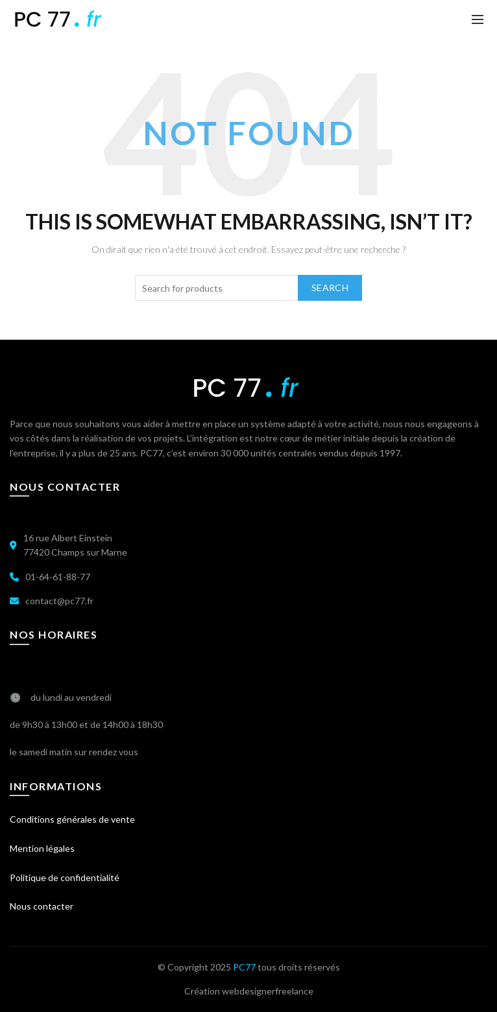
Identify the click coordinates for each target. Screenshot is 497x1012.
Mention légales (42, 848)
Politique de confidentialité (64, 877)
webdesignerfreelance (267, 990)
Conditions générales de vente (72, 819)
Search (329, 287)
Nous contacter (41, 906)
